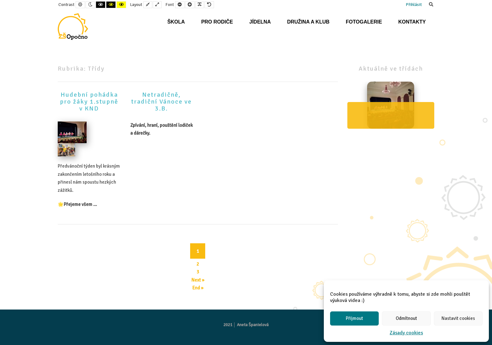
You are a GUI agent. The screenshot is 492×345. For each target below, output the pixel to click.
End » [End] (197, 288)
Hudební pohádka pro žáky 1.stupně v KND (89, 101)
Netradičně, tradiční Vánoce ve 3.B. (161, 101)
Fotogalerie (364, 21)
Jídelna (259, 21)
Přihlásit (414, 4)
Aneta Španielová (253, 324)
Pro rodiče (217, 21)
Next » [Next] (197, 280)
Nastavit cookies (458, 318)
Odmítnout (406, 318)
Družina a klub (308, 21)
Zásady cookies (406, 333)
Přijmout (354, 318)
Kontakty (412, 21)
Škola (176, 21)
